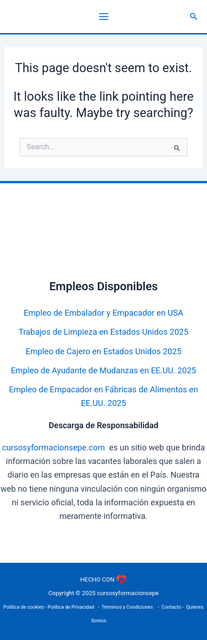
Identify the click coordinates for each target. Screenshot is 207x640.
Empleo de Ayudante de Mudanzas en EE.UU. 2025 (103, 370)
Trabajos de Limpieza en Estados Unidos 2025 (103, 332)
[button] (194, 16)
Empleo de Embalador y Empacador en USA (103, 313)
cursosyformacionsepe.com (53, 447)
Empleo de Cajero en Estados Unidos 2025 (103, 351)
